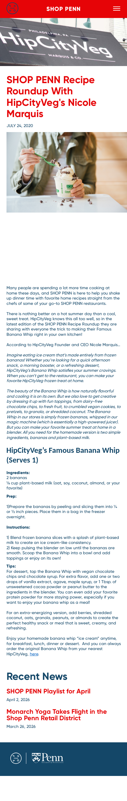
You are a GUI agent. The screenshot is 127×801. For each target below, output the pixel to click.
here (34, 654)
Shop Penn (63, 8)
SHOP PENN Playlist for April (48, 691)
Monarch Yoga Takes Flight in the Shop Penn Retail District (56, 715)
